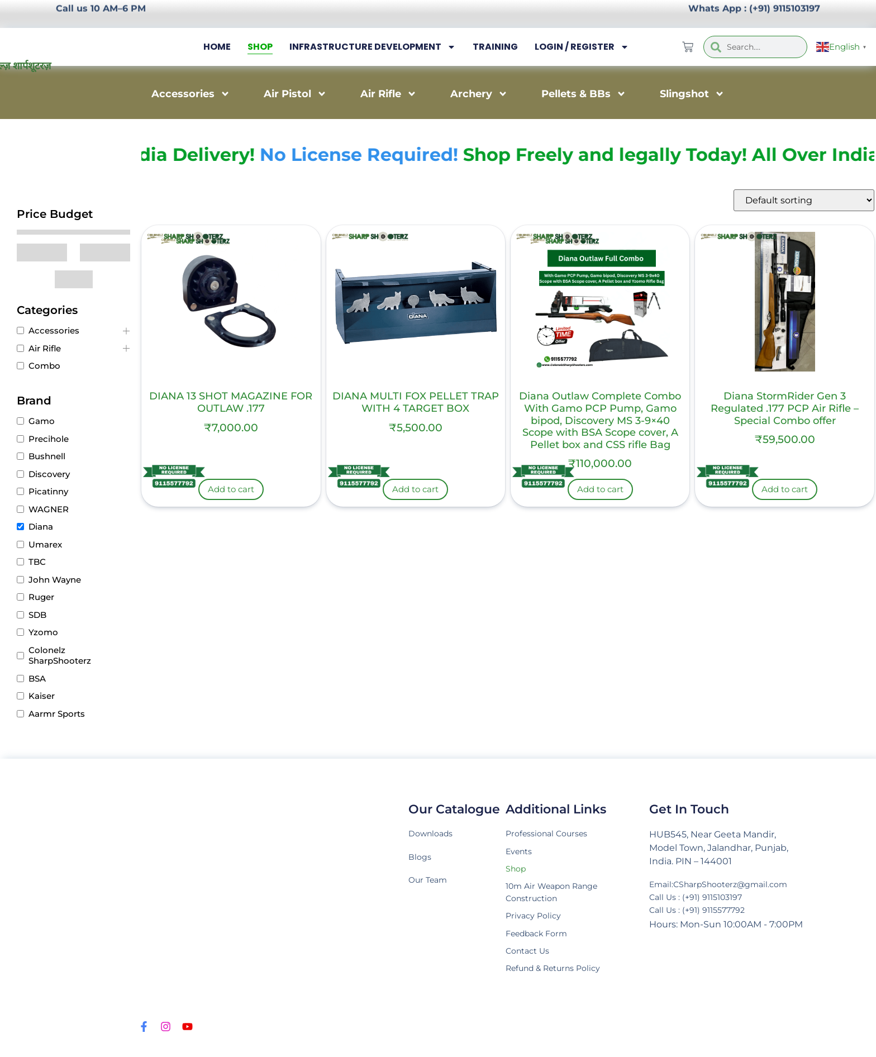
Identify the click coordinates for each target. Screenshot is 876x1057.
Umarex (45, 544)
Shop (260, 46)
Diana (40, 526)
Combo (44, 365)
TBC (37, 561)
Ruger (41, 597)
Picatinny (48, 491)
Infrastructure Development (372, 47)
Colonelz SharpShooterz (59, 655)
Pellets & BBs (583, 93)
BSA (37, 678)
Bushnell (46, 456)
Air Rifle (388, 93)
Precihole (48, 439)
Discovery (49, 474)
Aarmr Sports (56, 713)
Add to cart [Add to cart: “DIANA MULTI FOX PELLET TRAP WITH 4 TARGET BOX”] (415, 489)
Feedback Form (541, 942)
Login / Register (582, 47)
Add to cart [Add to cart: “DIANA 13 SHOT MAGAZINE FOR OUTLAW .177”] (231, 489)
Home (217, 46)
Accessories (190, 93)
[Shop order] (804, 200)
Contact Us (530, 961)
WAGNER (48, 509)
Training (495, 46)
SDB (37, 615)
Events (521, 853)
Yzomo (43, 632)
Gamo (41, 421)
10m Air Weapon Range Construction (558, 898)
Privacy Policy (536, 923)
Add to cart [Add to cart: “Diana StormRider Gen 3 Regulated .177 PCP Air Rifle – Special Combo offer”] (784, 489)
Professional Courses (551, 834)
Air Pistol (295, 93)
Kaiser (41, 696)
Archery (479, 93)
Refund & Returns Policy (560, 980)
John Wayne (54, 579)
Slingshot (692, 93)
